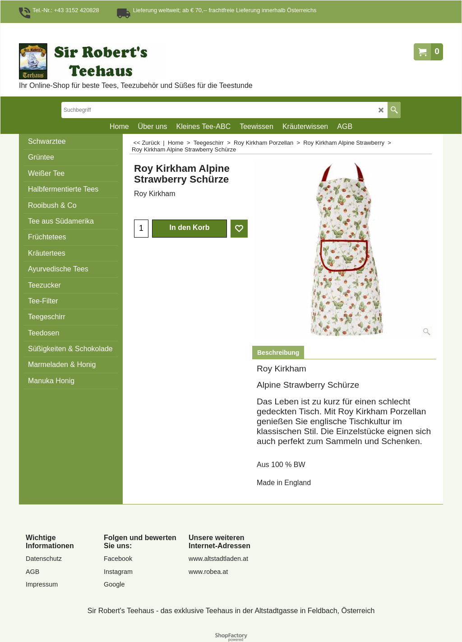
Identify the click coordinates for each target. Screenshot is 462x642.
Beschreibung (278, 352)
